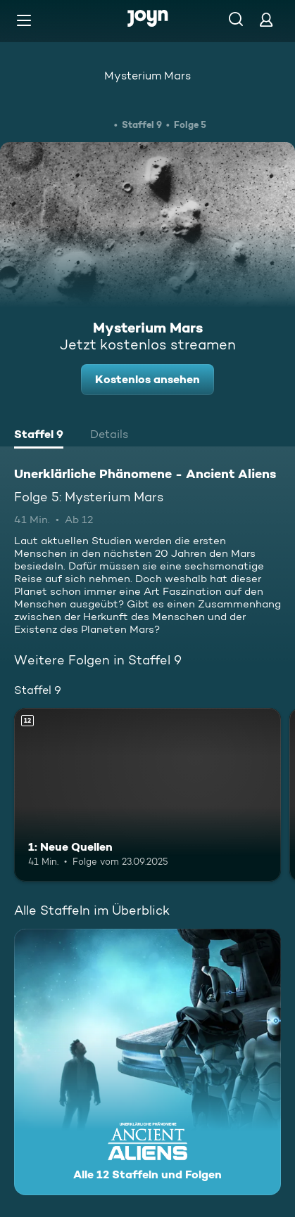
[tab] (38, 436)
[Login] (266, 19)
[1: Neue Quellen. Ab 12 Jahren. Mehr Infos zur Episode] (147, 794)
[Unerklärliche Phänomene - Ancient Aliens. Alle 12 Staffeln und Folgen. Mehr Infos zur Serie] (147, 1062)
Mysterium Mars (147, 75)
